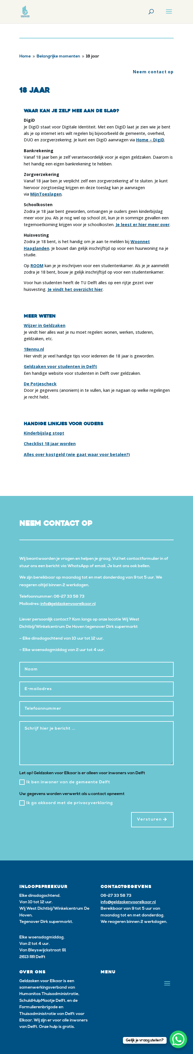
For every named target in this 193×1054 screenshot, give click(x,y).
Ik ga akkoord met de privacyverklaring (66, 803)
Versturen (149, 819)
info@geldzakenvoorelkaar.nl (68, 604)
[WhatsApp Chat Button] (178, 1039)
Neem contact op (153, 71)
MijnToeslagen (46, 194)
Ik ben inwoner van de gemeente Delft (64, 782)
